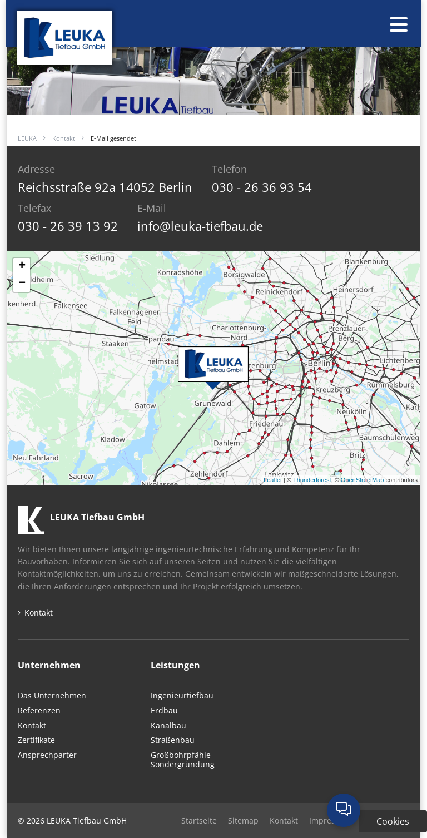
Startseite (199, 820)
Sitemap (243, 820)
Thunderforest (312, 480)
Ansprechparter (47, 755)
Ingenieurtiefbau (182, 696)
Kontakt (63, 138)
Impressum (330, 820)
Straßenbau (173, 740)
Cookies (392, 821)
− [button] (22, 283)
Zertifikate (36, 740)
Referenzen (39, 711)
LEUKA (27, 138)
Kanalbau (168, 726)
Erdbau (164, 711)
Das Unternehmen (52, 696)
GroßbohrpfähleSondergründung (183, 760)
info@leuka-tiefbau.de (200, 225)
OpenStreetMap (362, 480)
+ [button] (22, 266)
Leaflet (273, 480)
